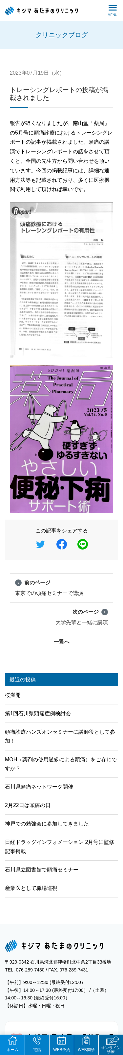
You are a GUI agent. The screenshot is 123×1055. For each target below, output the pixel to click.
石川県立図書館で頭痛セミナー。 (44, 869)
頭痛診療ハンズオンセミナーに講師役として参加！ (60, 736)
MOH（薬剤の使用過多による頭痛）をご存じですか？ (61, 764)
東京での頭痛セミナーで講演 (49, 587)
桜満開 (13, 695)
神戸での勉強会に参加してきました (47, 823)
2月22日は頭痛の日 (28, 805)
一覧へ (62, 642)
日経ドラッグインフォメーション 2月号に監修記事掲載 (59, 846)
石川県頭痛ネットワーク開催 (39, 787)
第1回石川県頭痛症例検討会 (38, 713)
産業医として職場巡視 (31, 888)
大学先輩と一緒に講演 (81, 616)
